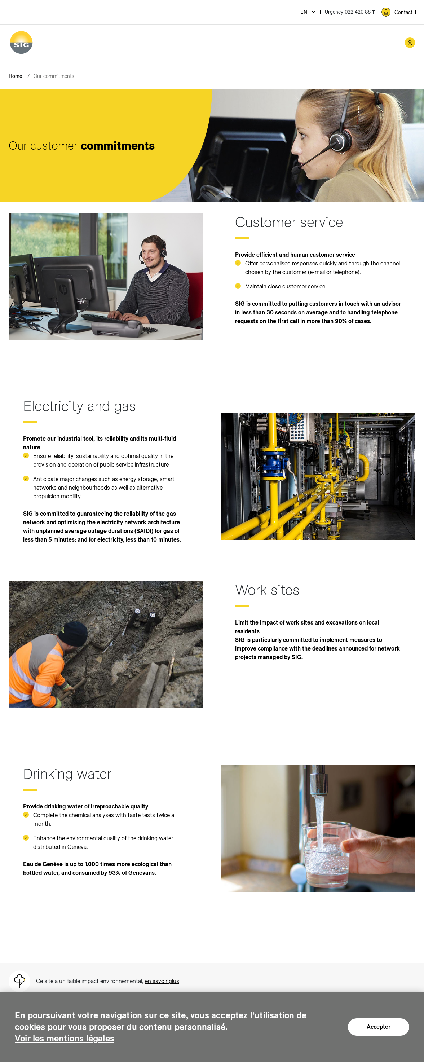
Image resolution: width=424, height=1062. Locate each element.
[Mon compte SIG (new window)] (410, 42)
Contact (403, 12)
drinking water (63, 806)
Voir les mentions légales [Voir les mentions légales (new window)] (64, 1038)
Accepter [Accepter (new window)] (378, 1026)
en (304, 12)
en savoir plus (162, 981)
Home (15, 76)
